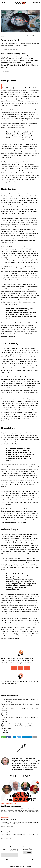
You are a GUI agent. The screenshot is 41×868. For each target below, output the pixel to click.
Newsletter (32, 859)
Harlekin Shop (30, 863)
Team (16, 861)
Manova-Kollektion (12, 683)
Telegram (8, 859)
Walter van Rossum (11, 814)
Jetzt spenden (27, 852)
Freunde (11, 861)
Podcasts (19, 859)
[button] (3, 737)
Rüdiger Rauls (6, 71)
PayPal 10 (27, 667)
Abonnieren (14, 855)
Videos (14, 859)
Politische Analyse (17, 767)
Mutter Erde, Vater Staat (8, 820)
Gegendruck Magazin (20, 863)
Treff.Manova (11, 863)
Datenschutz (29, 861)
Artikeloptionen (33, 35)
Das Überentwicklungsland (11, 806)
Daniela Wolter (10, 826)
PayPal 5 (20, 667)
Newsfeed (26, 859)
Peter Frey (9, 838)
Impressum (22, 861)
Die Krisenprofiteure (7, 832)
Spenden (14, 667)
